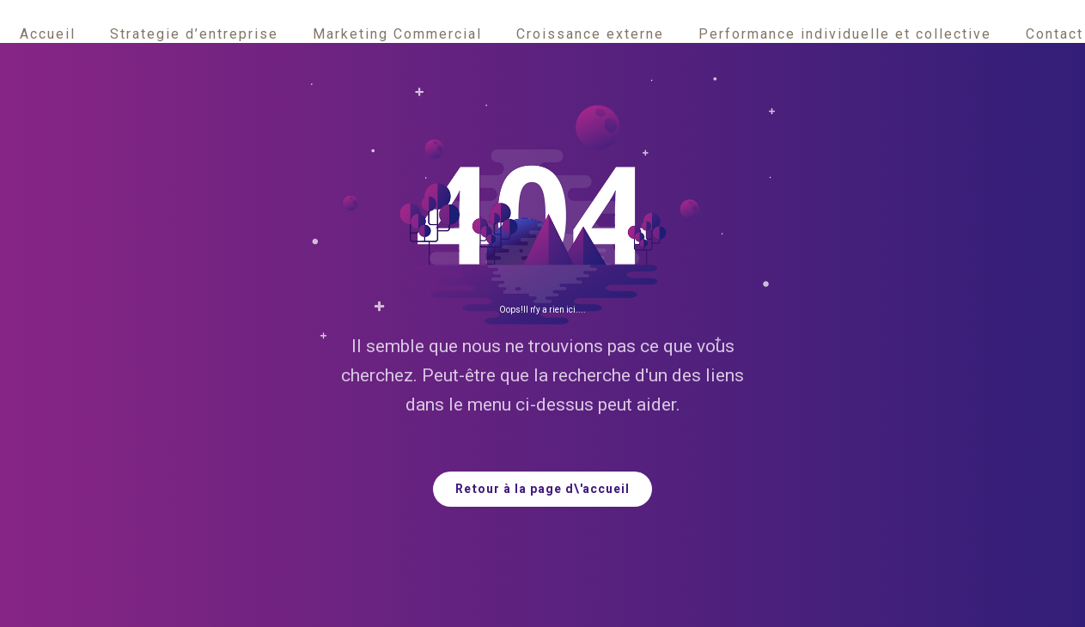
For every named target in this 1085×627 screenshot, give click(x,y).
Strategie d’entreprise (194, 34)
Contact (1054, 34)
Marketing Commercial (397, 34)
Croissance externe (590, 34)
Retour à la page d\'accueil (542, 489)
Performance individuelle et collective (844, 34)
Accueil (48, 34)
